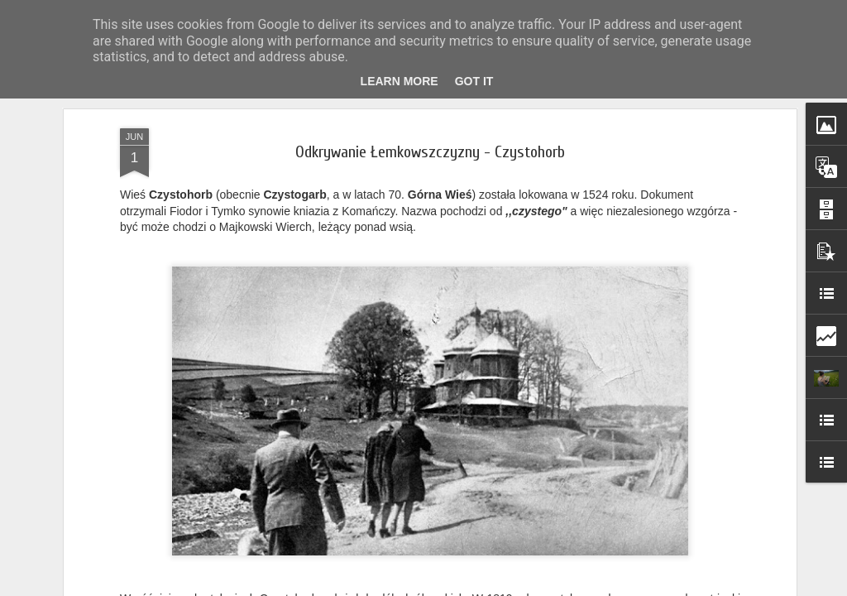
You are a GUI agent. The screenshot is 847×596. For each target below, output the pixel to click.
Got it (474, 81)
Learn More (399, 81)
